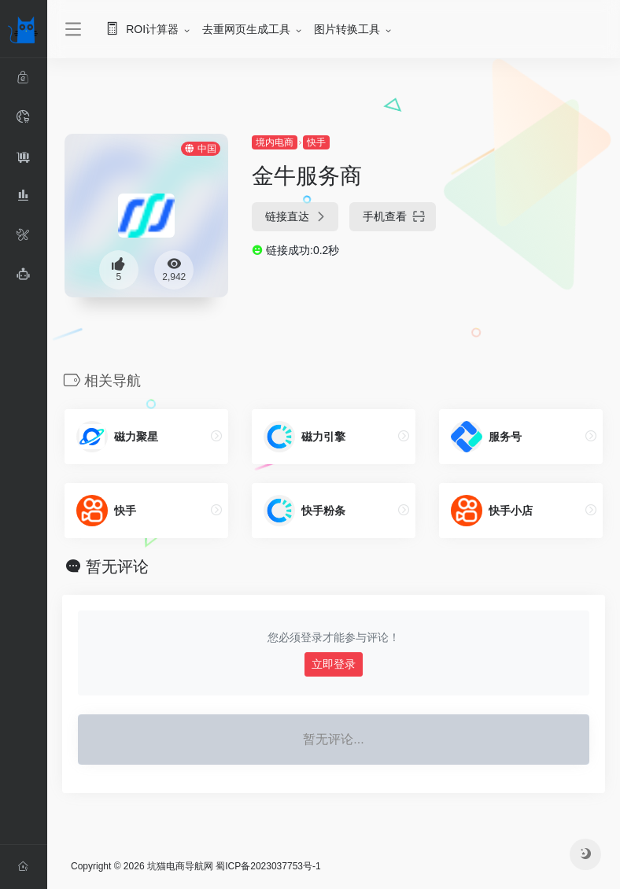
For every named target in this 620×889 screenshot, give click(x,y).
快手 (316, 142)
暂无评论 (117, 566)
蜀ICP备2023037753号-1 (268, 866)
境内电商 (274, 142)
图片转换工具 (347, 29)
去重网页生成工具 (246, 29)
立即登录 (334, 664)
